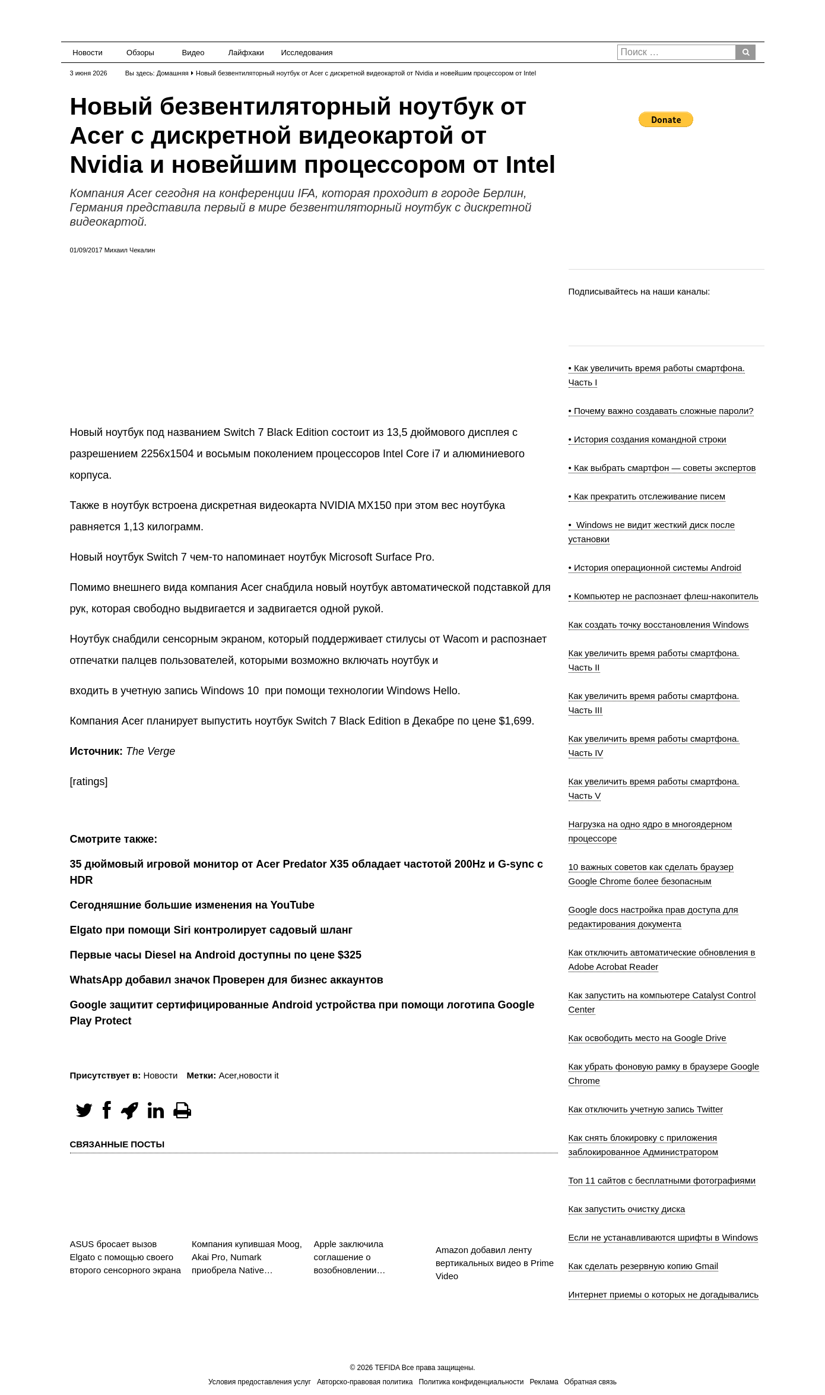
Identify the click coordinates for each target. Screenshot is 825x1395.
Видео (193, 52)
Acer (227, 1075)
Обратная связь (590, 1382)
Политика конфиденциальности (470, 1382)
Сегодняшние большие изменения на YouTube (192, 905)
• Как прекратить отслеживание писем (647, 496)
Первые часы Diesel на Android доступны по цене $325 (216, 955)
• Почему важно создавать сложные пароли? (661, 411)
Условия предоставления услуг (259, 1382)
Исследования (303, 52)
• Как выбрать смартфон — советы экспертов (662, 468)
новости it (259, 1075)
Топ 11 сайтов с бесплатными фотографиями (662, 1180)
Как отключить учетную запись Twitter (646, 1109)
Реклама (543, 1382)
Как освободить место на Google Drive (647, 1038)
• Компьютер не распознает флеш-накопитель (664, 596)
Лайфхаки (246, 52)
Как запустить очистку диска (627, 1209)
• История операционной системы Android (655, 567)
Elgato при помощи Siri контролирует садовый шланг (211, 930)
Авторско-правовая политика (364, 1382)
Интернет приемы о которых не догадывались (664, 1294)
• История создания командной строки (647, 439)
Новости (87, 52)
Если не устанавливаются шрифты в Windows (664, 1237)
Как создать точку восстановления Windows (659, 624)
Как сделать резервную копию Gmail (644, 1266)
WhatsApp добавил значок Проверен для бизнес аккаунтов (226, 980)
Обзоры (140, 52)
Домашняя (173, 73)
